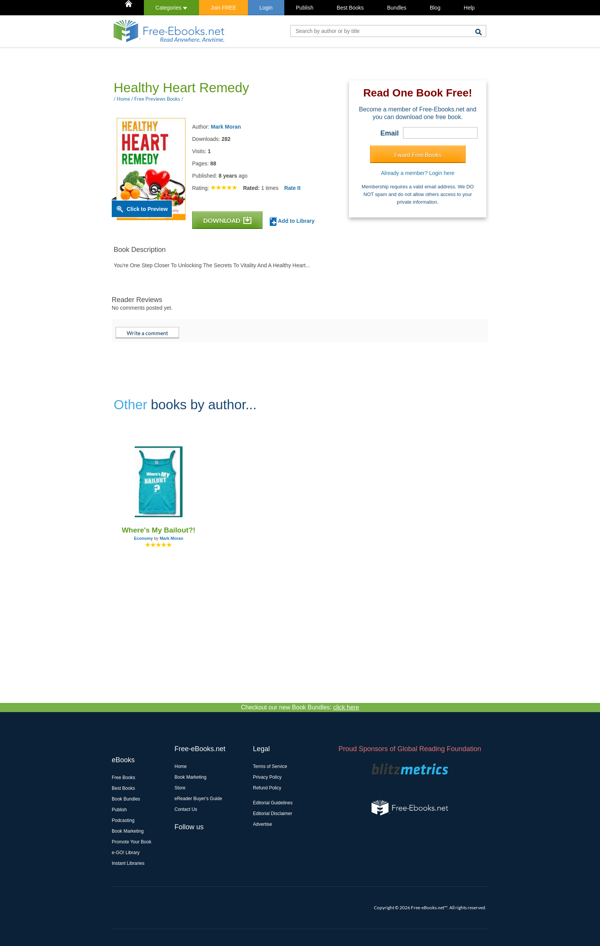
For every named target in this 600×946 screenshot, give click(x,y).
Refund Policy (267, 788)
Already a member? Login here (417, 173)
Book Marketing (127, 831)
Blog (435, 8)
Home (180, 766)
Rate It (292, 188)
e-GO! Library (126, 852)
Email (389, 133)
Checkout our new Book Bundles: (300, 707)
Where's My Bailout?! (158, 530)
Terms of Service (270, 766)
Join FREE (223, 8)
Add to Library (292, 221)
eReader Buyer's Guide (198, 798)
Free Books (123, 777)
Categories (171, 8)
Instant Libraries (128, 863)
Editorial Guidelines (272, 802)
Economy (143, 538)
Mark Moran (226, 127)
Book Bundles (126, 799)
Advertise (262, 824)
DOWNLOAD (227, 220)
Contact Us (185, 809)
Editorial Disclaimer (272, 813)
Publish (304, 8)
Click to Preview (147, 209)
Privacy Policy (267, 777)
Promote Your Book (131, 842)
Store (180, 788)
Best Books (350, 8)
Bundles (396, 8)
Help (469, 8)
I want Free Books (417, 154)
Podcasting (123, 820)
